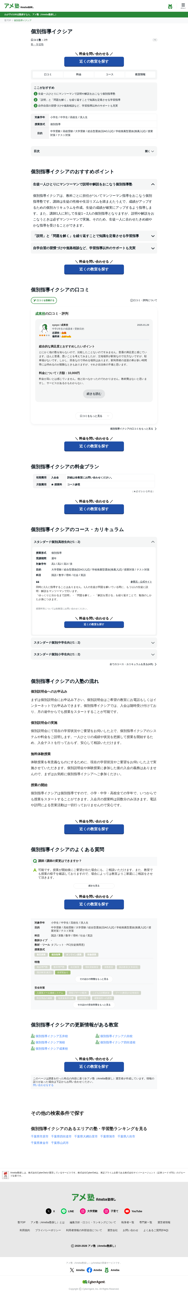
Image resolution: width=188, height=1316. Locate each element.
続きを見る (94, 885)
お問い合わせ (130, 1230)
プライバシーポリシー (48, 1230)
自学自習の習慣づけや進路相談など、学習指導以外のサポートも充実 (94, 248)
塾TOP (7, 20)
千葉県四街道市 (61, 1136)
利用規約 (25, 1230)
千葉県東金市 (39, 1142)
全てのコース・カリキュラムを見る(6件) (133, 664)
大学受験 (88, 1211)
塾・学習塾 (37, 44)
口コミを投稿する (43, 300)
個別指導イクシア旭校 (50, 1042)
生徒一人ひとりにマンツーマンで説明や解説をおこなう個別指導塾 (94, 184)
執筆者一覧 (127, 1222)
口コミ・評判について (143, 300)
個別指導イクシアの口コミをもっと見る (133, 428)
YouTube (133, 1211)
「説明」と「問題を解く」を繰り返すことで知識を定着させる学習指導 (94, 236)
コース (109, 74)
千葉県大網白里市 (86, 1136)
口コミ (48, 74)
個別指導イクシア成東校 (52, 1048)
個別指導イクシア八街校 (116, 1036)
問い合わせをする (43, 1085)
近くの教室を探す (94, 61)
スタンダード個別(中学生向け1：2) (94, 643)
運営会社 (112, 1230)
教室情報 (140, 74)
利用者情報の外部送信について (84, 1230)
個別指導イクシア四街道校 (117, 1042)
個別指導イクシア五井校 (52, 1036)
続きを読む (94, 393)
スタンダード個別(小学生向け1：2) (94, 654)
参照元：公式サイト (141, 581)
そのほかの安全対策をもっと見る (94, 1004)
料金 (78, 74)
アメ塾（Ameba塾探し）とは (47, 1222)
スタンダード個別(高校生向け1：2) (94, 542)
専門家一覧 (145, 1222)
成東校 (40, 313)
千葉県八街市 (126, 1136)
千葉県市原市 (39, 1136)
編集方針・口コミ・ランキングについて (93, 1222)
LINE (67, 1211)
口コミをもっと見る (91, 415)
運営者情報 (164, 1222)
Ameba (77, 1270)
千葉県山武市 (60, 1142)
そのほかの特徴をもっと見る (94, 979)
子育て (110, 1211)
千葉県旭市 (107, 1136)
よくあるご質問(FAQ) (155, 1230)
